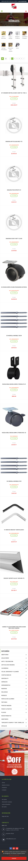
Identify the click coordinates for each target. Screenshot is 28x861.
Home (11, 17)
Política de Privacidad (14, 855)
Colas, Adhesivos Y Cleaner (10, 671)
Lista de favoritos (6, 804)
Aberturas (4, 654)
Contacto (4, 790)
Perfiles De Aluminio (7, 699)
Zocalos (4, 726)
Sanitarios (4, 719)
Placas (3, 712)
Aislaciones (5, 658)
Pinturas (4, 702)
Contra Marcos (6, 675)
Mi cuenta (4, 799)
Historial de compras (7, 802)
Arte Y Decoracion (7, 661)
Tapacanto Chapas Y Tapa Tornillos (12, 722)
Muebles (4, 695)
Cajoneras (4, 668)
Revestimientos (6, 715)
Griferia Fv (4, 678)
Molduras (4, 692)
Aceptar (14, 858)
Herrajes (4, 682)
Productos (4, 787)
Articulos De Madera (8, 665)
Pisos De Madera (6, 705)
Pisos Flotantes (6, 709)
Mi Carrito (4, 806)
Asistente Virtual (10, 833)
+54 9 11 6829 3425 (22, 1)
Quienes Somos (6, 785)
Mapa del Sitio (5, 816)
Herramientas (5, 685)
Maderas (4, 688)
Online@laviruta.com (11, 838)
